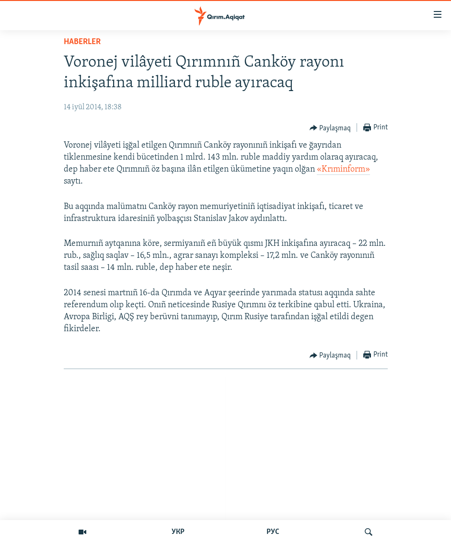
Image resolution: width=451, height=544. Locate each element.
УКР (178, 532)
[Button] (330, 128)
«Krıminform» (343, 169)
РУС (272, 532)
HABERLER (82, 41)
